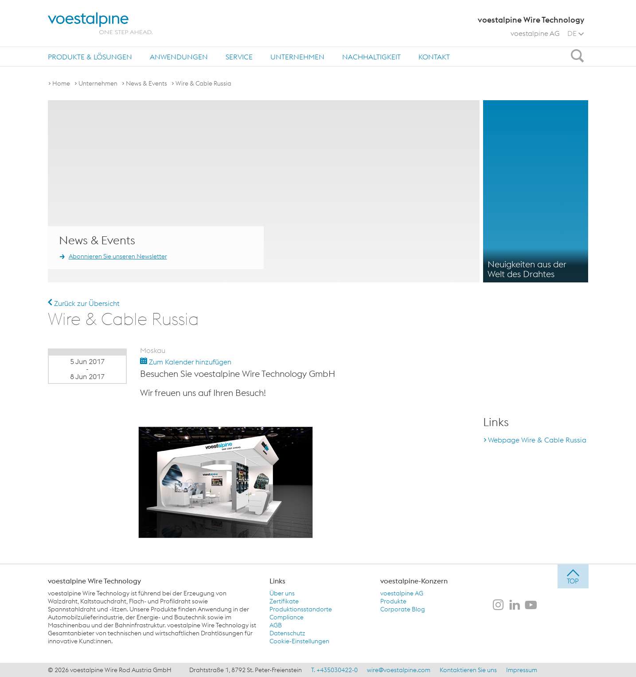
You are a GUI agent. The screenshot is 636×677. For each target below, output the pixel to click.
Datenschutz (287, 633)
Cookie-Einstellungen (299, 641)
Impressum (521, 670)
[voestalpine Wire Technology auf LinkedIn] (514, 606)
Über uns (282, 593)
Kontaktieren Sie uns (468, 670)
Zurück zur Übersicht (83, 303)
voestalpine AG (535, 33)
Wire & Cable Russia (203, 83)
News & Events (146, 83)
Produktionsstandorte (300, 609)
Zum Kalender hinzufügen (185, 361)
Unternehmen (297, 56)
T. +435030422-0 (334, 670)
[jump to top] (573, 576)
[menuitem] (90, 56)
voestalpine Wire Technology (94, 580)
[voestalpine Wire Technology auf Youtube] (531, 606)
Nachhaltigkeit (371, 56)
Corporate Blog (402, 609)
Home (61, 83)
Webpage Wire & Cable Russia (537, 439)
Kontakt (434, 56)
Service (239, 56)
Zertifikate (284, 601)
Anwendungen (179, 56)
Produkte (393, 601)
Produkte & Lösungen (90, 56)
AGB (275, 625)
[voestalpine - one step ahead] (100, 23)
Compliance (286, 617)
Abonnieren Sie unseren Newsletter (118, 256)
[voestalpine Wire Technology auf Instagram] (498, 606)
